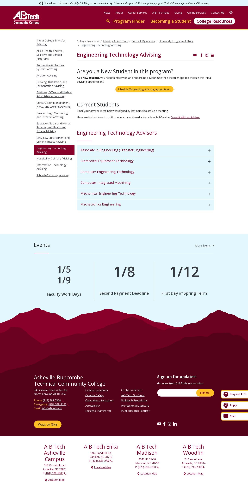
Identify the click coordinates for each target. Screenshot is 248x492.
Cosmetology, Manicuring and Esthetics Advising (52, 115)
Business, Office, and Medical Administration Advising (54, 94)
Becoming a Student (170, 21)
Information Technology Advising (51, 167)
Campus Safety (94, 395)
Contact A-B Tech (131, 390)
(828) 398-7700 (147, 467)
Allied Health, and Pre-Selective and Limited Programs (50, 54)
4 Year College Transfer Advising (51, 42)
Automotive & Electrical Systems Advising (50, 67)
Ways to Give (47, 424)
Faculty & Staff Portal (98, 411)
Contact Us (217, 12)
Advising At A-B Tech (115, 41)
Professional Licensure (135, 405)
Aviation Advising (47, 75)
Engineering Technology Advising (52, 150)
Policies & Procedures (134, 400)
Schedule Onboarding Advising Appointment (144, 89)
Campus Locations (96, 390)
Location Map (56, 479)
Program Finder (129, 21)
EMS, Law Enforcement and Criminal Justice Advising (53, 139)
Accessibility (92, 405)
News (107, 12)
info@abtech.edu (52, 408)
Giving (178, 12)
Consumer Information (99, 400)
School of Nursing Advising (53, 175)
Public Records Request (135, 411)
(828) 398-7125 (57, 404)
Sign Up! (205, 392)
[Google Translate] (231, 12)
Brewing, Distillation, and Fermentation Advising (52, 84)
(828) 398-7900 (52, 400)
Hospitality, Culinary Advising (54, 158)
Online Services (196, 12)
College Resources (214, 21)
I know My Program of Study (176, 41)
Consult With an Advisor (185, 117)
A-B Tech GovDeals (132, 395)
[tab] (145, 150)
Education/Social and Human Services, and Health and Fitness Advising (54, 127)
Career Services (137, 12)
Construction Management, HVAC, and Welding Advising (54, 104)
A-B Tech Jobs (160, 12)
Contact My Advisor (143, 41)
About (119, 12)
